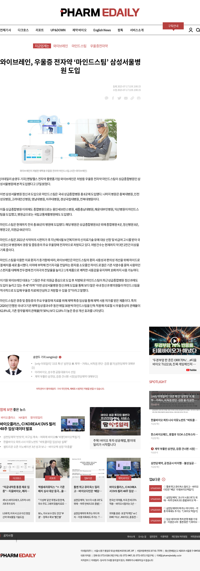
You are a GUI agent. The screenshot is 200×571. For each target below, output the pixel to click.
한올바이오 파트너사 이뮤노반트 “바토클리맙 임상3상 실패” (35, 442)
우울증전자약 (99, 45)
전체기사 (5, 30)
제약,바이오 (123, 478)
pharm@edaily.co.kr (172, 555)
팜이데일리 (36, 417)
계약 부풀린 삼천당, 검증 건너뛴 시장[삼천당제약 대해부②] (66, 376)
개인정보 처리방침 (179, 536)
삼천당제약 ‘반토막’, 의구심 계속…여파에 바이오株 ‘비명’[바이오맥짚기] (41, 437)
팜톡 (120, 30)
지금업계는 (42, 45)
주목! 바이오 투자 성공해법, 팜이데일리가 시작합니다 (114, 442)
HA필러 (23, 417)
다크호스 (23, 30)
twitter (119, 98)
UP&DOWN (58, 30)
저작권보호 (195, 536)
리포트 (40, 30)
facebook (113, 98)
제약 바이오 (79, 30)
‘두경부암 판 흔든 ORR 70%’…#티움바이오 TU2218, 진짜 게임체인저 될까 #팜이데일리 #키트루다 (175, 364)
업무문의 (153, 536)
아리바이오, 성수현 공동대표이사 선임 (55, 372)
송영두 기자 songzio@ (45, 357)
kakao (106, 98)
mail (126, 98)
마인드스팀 (79, 45)
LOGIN (190, 30)
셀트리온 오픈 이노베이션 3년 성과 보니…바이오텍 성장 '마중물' (37, 447)
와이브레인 (60, 45)
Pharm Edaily (18, 555)
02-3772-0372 (139, 555)
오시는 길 (142, 536)
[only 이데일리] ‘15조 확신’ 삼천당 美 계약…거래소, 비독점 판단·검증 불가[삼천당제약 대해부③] (83, 365)
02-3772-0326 (103, 555)
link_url (132, 98)
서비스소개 (137, 30)
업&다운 (88, 478)
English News (102, 30)
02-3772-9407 (126, 555)
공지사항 (8, 535)
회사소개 (131, 536)
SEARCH (198, 30)
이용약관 (164, 536)
